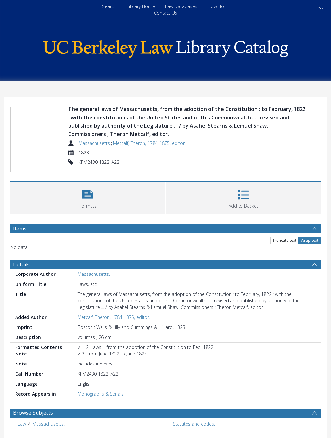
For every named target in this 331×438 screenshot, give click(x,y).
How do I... (218, 6)
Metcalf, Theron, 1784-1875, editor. (149, 143)
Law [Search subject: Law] (22, 424)
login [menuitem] (321, 6)
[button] (87, 197)
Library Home (141, 6)
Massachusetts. (95, 143)
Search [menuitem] (109, 6)
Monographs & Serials (100, 394)
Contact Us (165, 13)
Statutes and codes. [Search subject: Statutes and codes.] (194, 424)
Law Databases (181, 6)
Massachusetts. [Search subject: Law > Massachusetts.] (48, 424)
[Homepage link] (165, 47)
